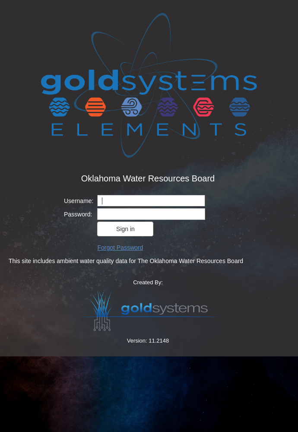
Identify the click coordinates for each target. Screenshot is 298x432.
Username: (78, 200)
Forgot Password (120, 247)
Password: (78, 214)
